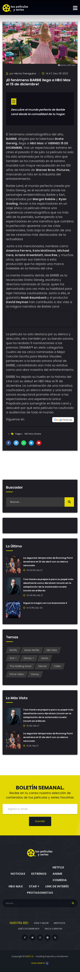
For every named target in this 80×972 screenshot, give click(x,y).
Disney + (29, 658)
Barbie (37, 433)
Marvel (42, 666)
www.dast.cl (40, 963)
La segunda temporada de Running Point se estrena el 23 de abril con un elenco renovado (48, 561)
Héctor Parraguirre (25, 73)
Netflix (13, 650)
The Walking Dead (20, 666)
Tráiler (57, 666)
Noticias (18, 874)
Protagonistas (40, 893)
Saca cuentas (53, 928)
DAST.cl (29, 956)
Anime (57, 874)
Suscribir (40, 821)
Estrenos (39, 874)
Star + (13, 658)
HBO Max (28, 433)
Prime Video (17, 674)
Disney (35, 674)
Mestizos (59, 923)
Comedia (60, 880)
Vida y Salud (41, 923)
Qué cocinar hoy (28, 928)
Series (44, 658)
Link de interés (57, 886)
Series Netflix (31, 650)
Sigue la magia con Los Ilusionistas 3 (45, 603)
